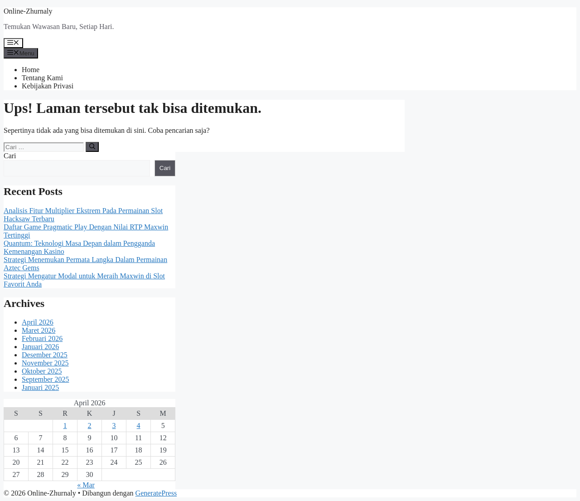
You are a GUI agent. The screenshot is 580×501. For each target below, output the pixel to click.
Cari (10, 156)
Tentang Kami (42, 78)
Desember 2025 (45, 355)
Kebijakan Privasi (47, 86)
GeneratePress (156, 493)
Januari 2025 (40, 387)
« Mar (86, 485)
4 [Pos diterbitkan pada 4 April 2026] (138, 425)
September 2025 (45, 379)
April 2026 (37, 322)
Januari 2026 (40, 346)
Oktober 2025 (42, 371)
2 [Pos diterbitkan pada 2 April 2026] (90, 425)
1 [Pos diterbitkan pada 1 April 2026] (65, 425)
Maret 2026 (38, 330)
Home (30, 69)
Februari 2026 (42, 338)
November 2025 (45, 363)
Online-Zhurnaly (28, 11)
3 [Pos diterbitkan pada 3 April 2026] (114, 425)
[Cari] (92, 147)
